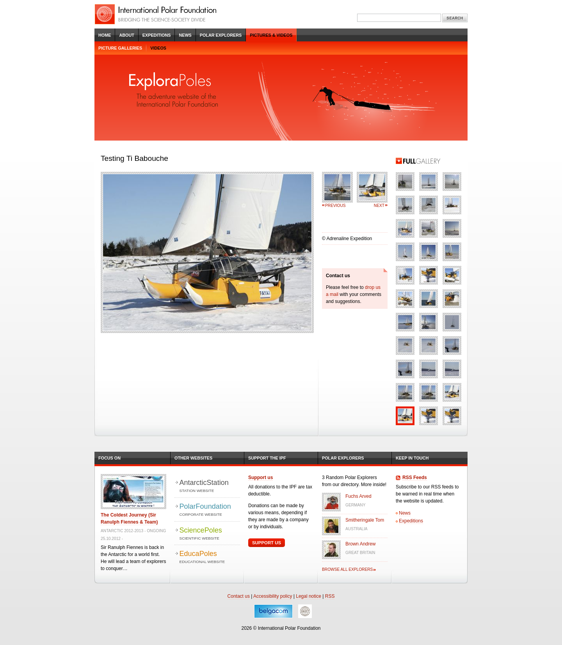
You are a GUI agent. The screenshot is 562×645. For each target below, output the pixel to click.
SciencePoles (210, 534)
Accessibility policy (272, 596)
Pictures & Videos (271, 35)
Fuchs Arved (358, 496)
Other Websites (193, 458)
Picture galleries (120, 48)
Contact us (239, 596)
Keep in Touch (412, 458)
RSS (330, 596)
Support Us (266, 542)
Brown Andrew (360, 544)
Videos (158, 48)
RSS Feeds (414, 477)
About (126, 35)
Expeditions (156, 35)
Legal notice (308, 596)
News (185, 35)
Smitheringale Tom (364, 520)
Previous (335, 205)
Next (379, 205)
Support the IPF (267, 458)
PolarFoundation (210, 510)
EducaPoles (210, 557)
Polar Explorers (221, 35)
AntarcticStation (210, 486)
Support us (260, 477)
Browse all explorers (347, 569)
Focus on (109, 458)
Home (104, 35)
